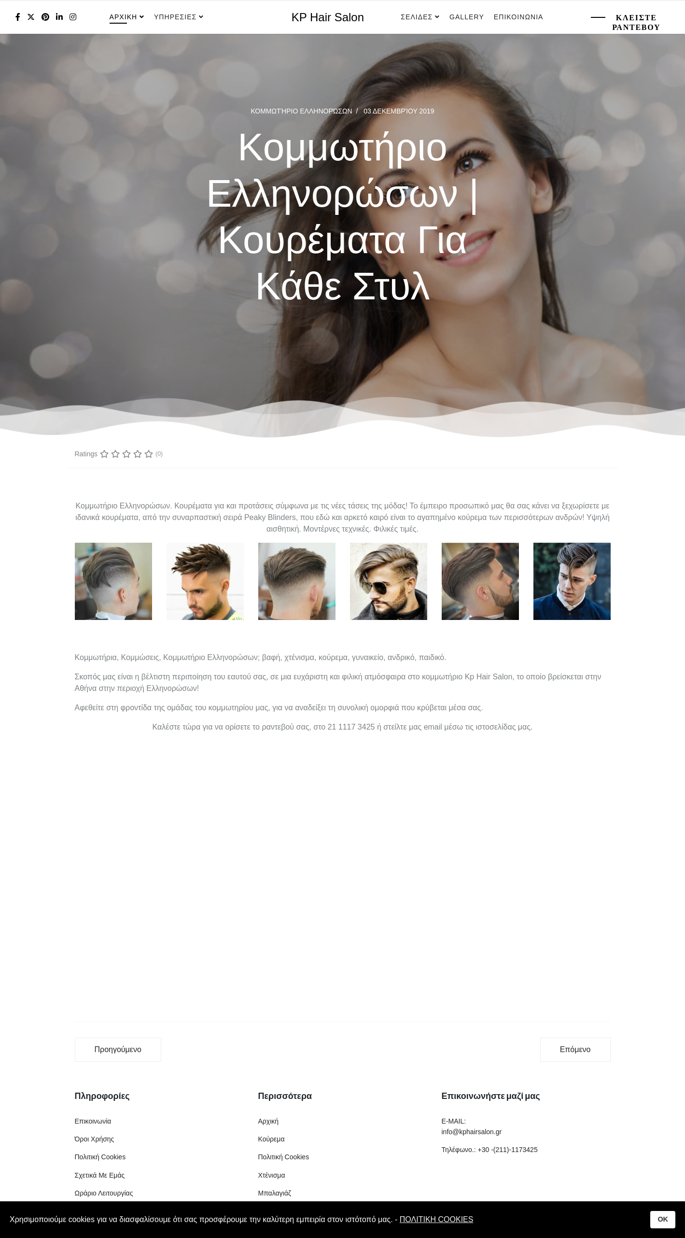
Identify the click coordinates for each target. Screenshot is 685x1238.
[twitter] (31, 17)
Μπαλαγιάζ (274, 1193)
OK (662, 1219)
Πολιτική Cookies (100, 1157)
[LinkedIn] (59, 17)
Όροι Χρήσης (94, 1139)
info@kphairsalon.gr (472, 1132)
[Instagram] (73, 17)
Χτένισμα (271, 1175)
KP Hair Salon (328, 17)
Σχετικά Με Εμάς (100, 1175)
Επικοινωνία (93, 1121)
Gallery (466, 17)
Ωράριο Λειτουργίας (104, 1193)
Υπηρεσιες (176, 17)
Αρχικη (124, 17)
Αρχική (268, 1121)
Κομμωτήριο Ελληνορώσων (301, 111)
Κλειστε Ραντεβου (636, 22)
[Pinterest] (45, 17)
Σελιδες (417, 17)
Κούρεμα (271, 1139)
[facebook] (17, 17)
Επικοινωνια (519, 17)
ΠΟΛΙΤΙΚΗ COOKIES (437, 1219)
